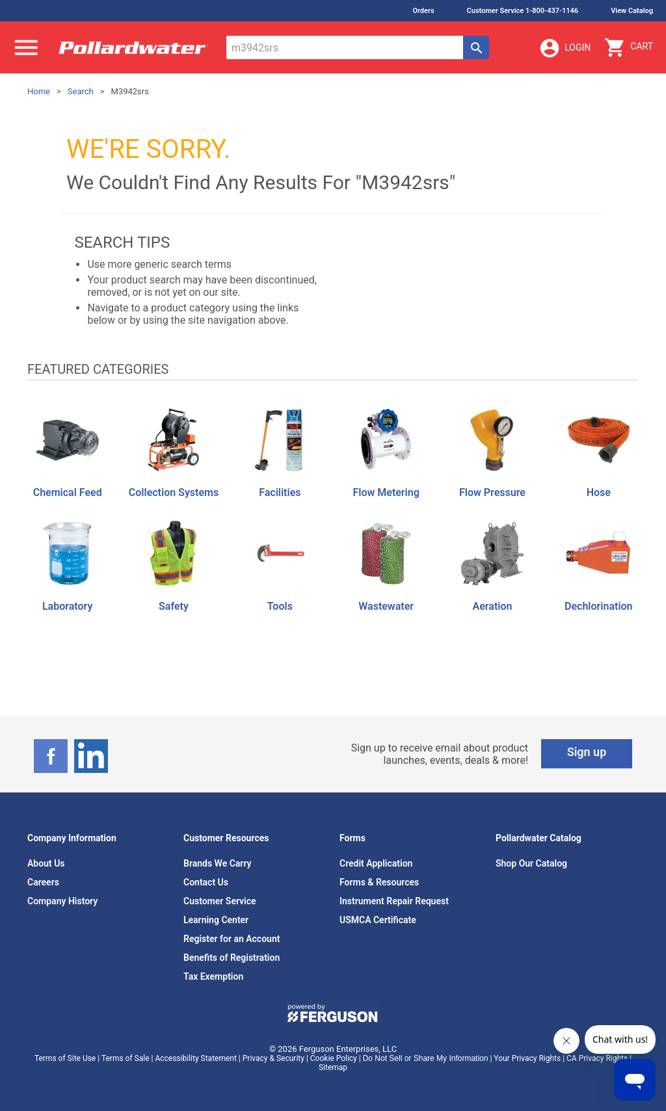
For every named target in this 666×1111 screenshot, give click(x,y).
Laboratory (67, 606)
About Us (46, 863)
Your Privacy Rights (527, 1058)
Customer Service (219, 901)
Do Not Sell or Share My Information (425, 1058)
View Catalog (632, 11)
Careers (43, 882)
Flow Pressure (492, 492)
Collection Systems (174, 492)
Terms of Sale (125, 1058)
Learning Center (215, 920)
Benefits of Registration (231, 957)
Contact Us (205, 882)
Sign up (587, 752)
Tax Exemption (213, 976)
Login (565, 48)
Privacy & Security (273, 1058)
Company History (62, 901)
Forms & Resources (379, 882)
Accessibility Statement (195, 1058)
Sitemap (333, 1067)
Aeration (493, 606)
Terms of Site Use (65, 1058)
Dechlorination (598, 606)
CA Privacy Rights (597, 1058)
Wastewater (386, 606)
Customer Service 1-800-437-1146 (523, 11)
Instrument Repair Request (394, 901)
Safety (174, 606)
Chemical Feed (67, 492)
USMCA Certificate (378, 920)
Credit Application (376, 863)
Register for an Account (231, 939)
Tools (280, 606)
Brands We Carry (217, 863)
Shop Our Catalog (531, 863)
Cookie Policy (333, 1058)
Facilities (279, 492)
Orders (423, 11)
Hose (599, 492)
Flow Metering (386, 492)
